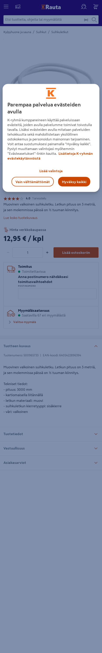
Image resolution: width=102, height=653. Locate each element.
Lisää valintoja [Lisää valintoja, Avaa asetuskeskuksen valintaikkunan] (51, 170)
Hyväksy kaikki (74, 181)
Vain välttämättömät (32, 181)
